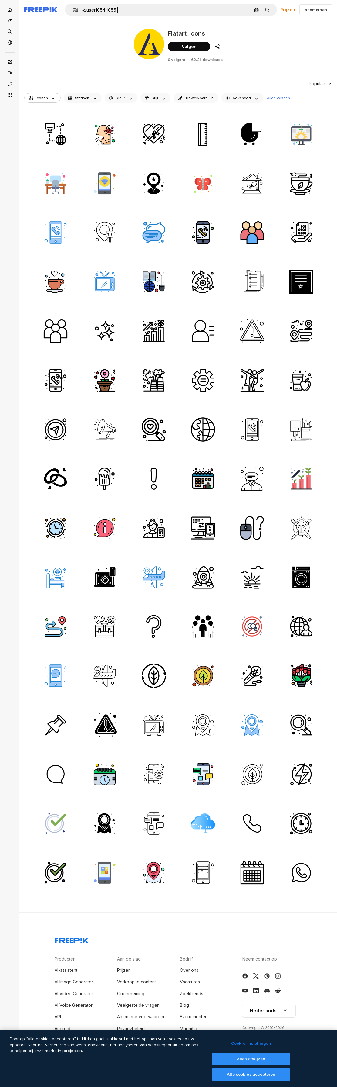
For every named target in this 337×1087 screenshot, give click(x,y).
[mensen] (203, 626)
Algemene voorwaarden (141, 1016)
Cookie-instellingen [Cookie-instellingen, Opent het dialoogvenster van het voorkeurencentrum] (251, 1044)
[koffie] (55, 281)
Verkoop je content (136, 981)
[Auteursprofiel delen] (217, 46)
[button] (73, 10)
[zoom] (301, 725)
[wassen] (301, 577)
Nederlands (269, 1010)
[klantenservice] (252, 478)
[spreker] (104, 429)
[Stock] (10, 31)
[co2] (252, 626)
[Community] (10, 42)
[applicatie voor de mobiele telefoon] (153, 774)
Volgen (189, 46)
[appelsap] (301, 380)
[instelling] (203, 281)
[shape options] (155, 98)
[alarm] (252, 331)
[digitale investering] (301, 134)
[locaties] (153, 577)
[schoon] (104, 331)
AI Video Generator (74, 993)
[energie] (301, 774)
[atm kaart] (203, 872)
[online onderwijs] (153, 281)
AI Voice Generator (74, 1005)
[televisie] (104, 281)
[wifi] (104, 183)
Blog (184, 1005)
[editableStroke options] (196, 98)
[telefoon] (203, 232)
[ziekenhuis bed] (55, 577)
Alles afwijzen (251, 1059)
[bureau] (55, 183)
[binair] (301, 232)
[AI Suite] (10, 21)
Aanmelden (316, 9)
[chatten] (55, 675)
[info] (104, 528)
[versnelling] (203, 380)
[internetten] (55, 134)
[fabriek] (153, 380)
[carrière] (153, 331)
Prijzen (287, 9)
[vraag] (153, 626)
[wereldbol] (203, 429)
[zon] (252, 577)
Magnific (188, 1028)
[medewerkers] (252, 232)
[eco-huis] (252, 183)
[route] (55, 626)
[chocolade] (153, 134)
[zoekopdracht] (153, 429)
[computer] (203, 528)
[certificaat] (301, 281)
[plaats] (153, 183)
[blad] (153, 675)
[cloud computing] (203, 823)
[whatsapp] (301, 872)
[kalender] (203, 478)
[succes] (301, 528)
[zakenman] (301, 626)
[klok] (55, 528)
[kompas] (55, 429)
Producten (65, 958)
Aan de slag (129, 958)
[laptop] (104, 577)
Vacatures (190, 981)
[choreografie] (252, 380)
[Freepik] (40, 9)
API (58, 1016)
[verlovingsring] (55, 478)
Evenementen (193, 1016)
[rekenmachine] (104, 872)
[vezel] (301, 429)
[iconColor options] (121, 98)
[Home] (10, 10)
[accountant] (153, 528)
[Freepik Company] (72, 939)
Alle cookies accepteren (251, 1075)
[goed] (55, 823)
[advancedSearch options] (242, 98)
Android (62, 1028)
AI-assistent (66, 970)
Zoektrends (191, 993)
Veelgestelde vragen (138, 1005)
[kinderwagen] (252, 134)
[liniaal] (203, 134)
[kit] (104, 626)
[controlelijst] (252, 281)
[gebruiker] (203, 331)
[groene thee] (301, 183)
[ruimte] (203, 577)
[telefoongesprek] (55, 232)
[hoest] (104, 134)
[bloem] (104, 380)
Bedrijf (186, 958)
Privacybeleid (131, 1028)
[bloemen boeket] (301, 675)
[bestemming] (301, 331)
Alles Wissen (278, 98)
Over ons (189, 970)
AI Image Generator (74, 981)
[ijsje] (104, 478)
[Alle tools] (10, 95)
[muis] (252, 528)
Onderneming (130, 993)
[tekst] (153, 232)
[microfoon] (252, 675)
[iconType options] (83, 98)
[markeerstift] (55, 725)
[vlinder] (203, 183)
